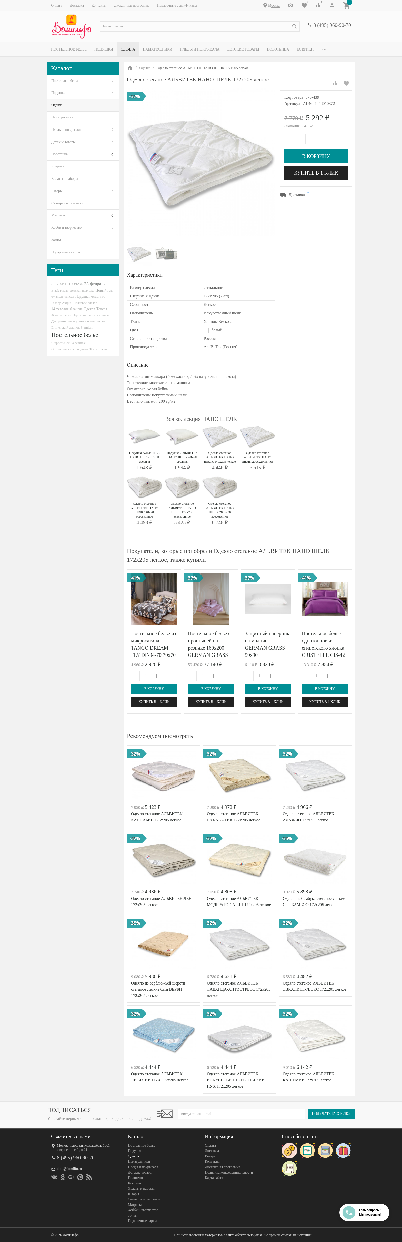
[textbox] (200, 26)
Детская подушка (82, 290)
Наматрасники (157, 49)
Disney (56, 303)
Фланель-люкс (61, 315)
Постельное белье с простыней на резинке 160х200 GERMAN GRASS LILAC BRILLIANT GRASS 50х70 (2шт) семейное (210, 655)
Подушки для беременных (91, 315)
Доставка (77, 5)
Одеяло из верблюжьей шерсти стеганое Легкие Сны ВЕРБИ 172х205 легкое (158, 989)
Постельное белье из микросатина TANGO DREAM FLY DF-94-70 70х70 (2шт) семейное (153, 648)
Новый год (104, 290)
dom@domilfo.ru (69, 1169)
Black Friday (59, 290)
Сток (54, 284)
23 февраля (95, 283)
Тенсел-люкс (98, 349)
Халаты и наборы (64, 179)
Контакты (99, 5)
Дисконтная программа (131, 5)
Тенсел (101, 309)
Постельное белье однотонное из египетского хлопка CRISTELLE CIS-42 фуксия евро (323, 648)
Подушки (103, 49)
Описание (137, 365)
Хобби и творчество (66, 228)
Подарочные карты (65, 252)
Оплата (56, 5)
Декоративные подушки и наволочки (78, 321)
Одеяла (128, 49)
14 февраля (59, 309)
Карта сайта (214, 1178)
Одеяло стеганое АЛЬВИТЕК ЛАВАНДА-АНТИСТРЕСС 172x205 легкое (238, 989)
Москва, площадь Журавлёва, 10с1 (83, 1145)
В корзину (316, 156)
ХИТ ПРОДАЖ (71, 284)
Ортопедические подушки (69, 349)
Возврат (211, 1156)
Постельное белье (69, 49)
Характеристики (145, 275)
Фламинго (98, 297)
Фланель (76, 309)
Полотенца (278, 49)
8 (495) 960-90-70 (332, 25)
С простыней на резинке (68, 343)
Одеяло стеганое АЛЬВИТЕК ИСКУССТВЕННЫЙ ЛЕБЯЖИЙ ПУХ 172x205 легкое (236, 1080)
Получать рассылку (331, 1114)
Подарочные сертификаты (177, 5)
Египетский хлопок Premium (72, 327)
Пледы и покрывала (200, 49)
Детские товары (243, 49)
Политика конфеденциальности (229, 1172)
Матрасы (58, 215)
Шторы (56, 191)
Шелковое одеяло (85, 303)
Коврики (305, 49)
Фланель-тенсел (62, 297)
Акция (66, 303)
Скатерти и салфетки (67, 203)
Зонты (56, 240)
